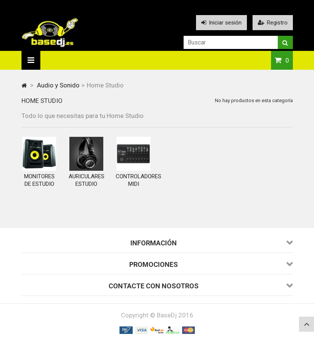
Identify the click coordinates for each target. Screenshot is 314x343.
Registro (273, 22)
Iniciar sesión (221, 22)
